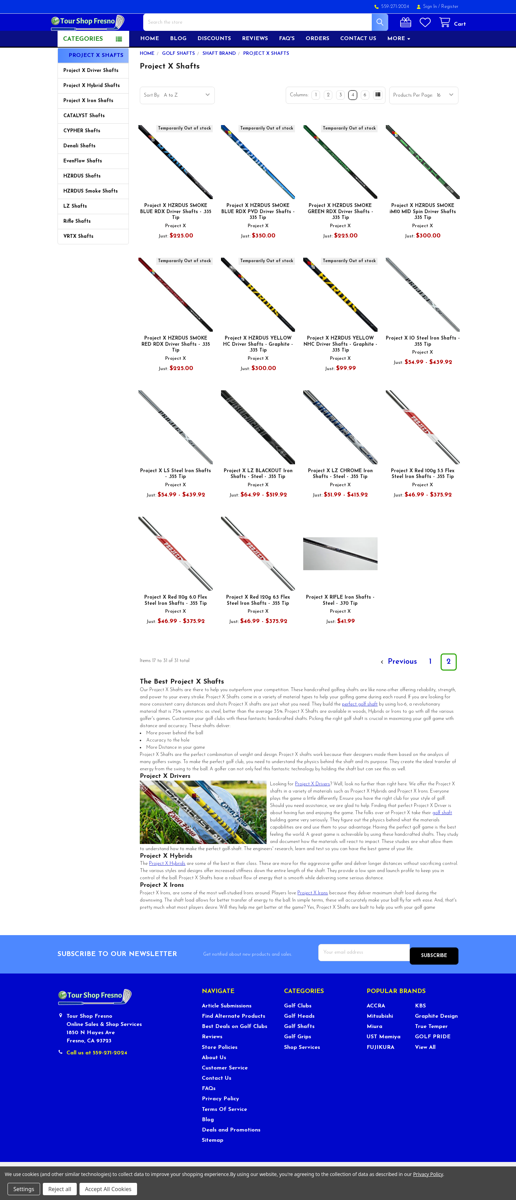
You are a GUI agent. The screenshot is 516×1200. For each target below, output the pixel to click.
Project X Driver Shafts (91, 92)
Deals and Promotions (231, 1148)
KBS (420, 1024)
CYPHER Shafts (81, 153)
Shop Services (302, 1065)
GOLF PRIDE (433, 1055)
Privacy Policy (220, 1117)
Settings (23, 1189)
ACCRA (376, 1024)
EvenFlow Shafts (82, 183)
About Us (214, 1076)
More (399, 60)
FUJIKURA (380, 1065)
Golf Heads (299, 1034)
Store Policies (219, 1065)
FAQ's (287, 60)
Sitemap (212, 1158)
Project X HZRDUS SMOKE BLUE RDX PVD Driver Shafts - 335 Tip (258, 233)
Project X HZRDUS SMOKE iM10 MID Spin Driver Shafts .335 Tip (423, 233)
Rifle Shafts (77, 243)
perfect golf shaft (360, 726)
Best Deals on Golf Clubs (234, 1045)
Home (149, 60)
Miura (374, 1045)
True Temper (431, 1045)
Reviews (255, 60)
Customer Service (225, 1086)
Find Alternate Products (233, 1034)
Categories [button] (83, 61)
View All (425, 1065)
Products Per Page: (413, 117)
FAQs (209, 1107)
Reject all (59, 1189)
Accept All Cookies (108, 1189)
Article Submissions (226, 1024)
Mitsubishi (380, 1034)
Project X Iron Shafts (88, 122)
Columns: (299, 117)
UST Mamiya (384, 1055)
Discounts (214, 60)
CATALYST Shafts (84, 137)
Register (449, 6)
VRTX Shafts (78, 258)
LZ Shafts (75, 228)
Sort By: (152, 117)
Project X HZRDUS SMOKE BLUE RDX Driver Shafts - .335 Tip (175, 233)
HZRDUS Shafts (82, 198)
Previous (398, 684)
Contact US (358, 60)
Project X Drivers (312, 806)
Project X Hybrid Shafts (91, 107)
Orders (317, 60)
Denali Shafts (79, 168)
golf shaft (442, 834)
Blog (178, 60)
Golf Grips (297, 1055)
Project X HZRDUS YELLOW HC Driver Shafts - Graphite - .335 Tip (258, 366)
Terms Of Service (224, 1127)
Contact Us (216, 1096)
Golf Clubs (297, 1024)
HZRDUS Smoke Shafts (90, 213)
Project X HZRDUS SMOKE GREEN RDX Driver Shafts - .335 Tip (340, 233)
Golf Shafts (299, 1045)
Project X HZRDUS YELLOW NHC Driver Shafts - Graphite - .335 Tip (340, 366)
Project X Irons (312, 915)
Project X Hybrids (167, 885)
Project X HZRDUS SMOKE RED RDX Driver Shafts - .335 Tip (176, 366)
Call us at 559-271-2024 (96, 1071)
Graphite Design (436, 1034)
